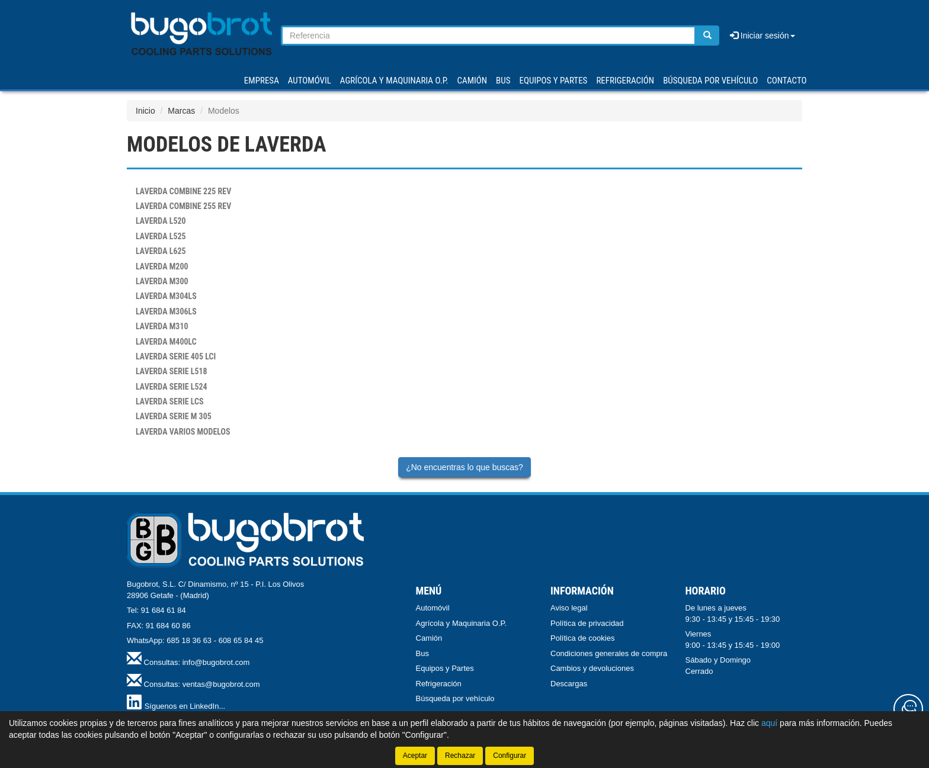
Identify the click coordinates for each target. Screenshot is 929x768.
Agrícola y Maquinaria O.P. (461, 623)
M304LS (166, 296)
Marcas (181, 110)
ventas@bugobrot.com (221, 684)
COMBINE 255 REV (183, 206)
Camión (429, 638)
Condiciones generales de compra (608, 653)
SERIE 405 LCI (176, 356)
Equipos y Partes (445, 668)
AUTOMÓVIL (309, 80)
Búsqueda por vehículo (710, 80)
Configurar (509, 755)
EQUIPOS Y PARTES (553, 80)
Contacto (786, 80)
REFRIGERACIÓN (625, 80)
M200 (162, 266)
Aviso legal (569, 607)
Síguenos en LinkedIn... (185, 706)
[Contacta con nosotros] (908, 709)
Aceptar (415, 755)
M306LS (166, 311)
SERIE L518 (171, 371)
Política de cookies (582, 638)
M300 (162, 281)
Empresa (261, 80)
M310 (162, 326)
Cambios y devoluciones (592, 668)
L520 (161, 221)
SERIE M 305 (174, 416)
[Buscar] (707, 35)
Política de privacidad (587, 623)
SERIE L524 (171, 386)
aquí (769, 723)
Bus (422, 653)
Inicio (145, 110)
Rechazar (460, 755)
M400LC (166, 341)
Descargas (568, 683)
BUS (503, 80)
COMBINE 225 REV (183, 191)
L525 (161, 236)
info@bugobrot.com (216, 662)
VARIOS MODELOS (183, 431)
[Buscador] (488, 35)
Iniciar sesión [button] (762, 35)
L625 (161, 251)
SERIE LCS (170, 401)
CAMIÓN (472, 80)
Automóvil (433, 607)
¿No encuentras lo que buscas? (464, 467)
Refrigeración (439, 683)
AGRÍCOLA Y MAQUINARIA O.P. (394, 80)
